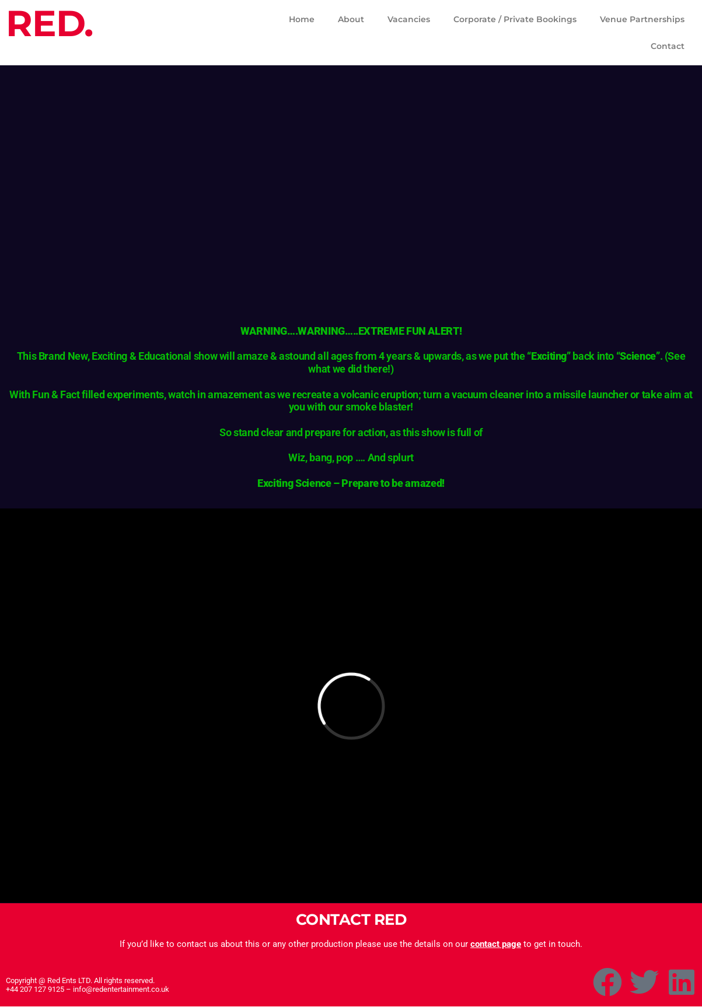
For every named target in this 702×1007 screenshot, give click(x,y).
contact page (495, 944)
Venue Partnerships (642, 19)
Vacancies (408, 19)
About (351, 19)
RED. (49, 23)
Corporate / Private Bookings (515, 19)
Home (302, 19)
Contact (667, 46)
